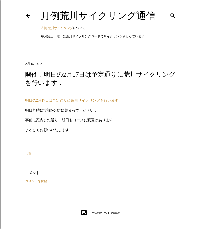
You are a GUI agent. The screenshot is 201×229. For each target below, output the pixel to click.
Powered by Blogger (100, 213)
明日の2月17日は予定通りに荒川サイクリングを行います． (73, 100)
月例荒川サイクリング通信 (98, 15)
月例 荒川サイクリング (57, 28)
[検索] (173, 14)
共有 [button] (28, 154)
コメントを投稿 (36, 181)
